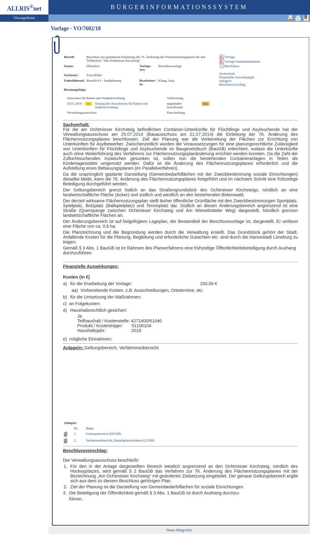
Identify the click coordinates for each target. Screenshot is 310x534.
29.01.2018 (74, 103)
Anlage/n (225, 81)
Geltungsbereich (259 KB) (103, 433)
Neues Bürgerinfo (179, 530)
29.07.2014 (132, 134)
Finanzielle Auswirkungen (236, 77)
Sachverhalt (227, 73)
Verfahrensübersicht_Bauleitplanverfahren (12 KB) (120, 440)
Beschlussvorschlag (232, 84)
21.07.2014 (201, 134)
